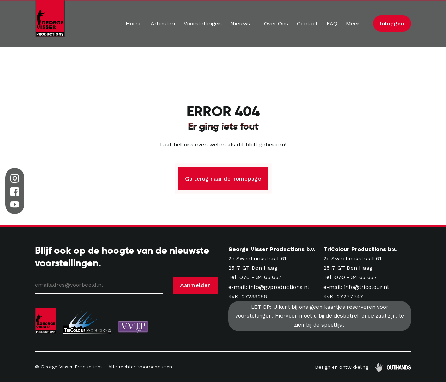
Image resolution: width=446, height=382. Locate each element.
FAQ (331, 23)
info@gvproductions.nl (279, 287)
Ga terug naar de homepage (223, 178)
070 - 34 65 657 (260, 277)
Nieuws (240, 23)
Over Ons (276, 23)
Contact (307, 23)
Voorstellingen (203, 23)
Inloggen (392, 23)
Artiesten (163, 23)
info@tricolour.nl (366, 287)
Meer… (355, 23)
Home (134, 23)
